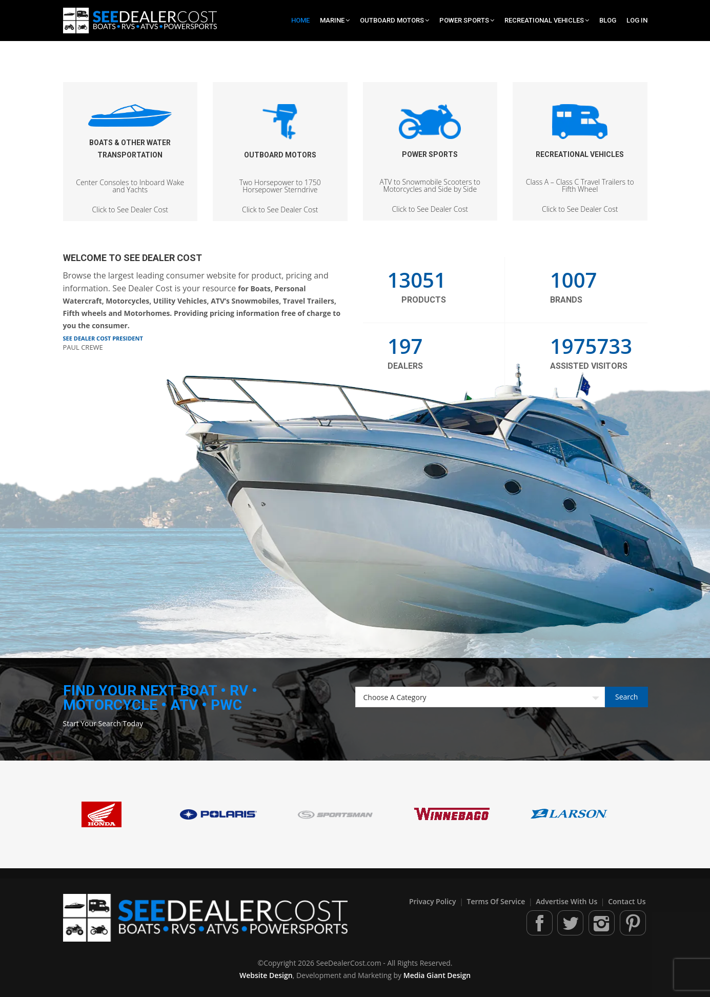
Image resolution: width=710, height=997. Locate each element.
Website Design (266, 975)
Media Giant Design (437, 975)
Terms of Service (497, 901)
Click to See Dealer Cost (130, 154)
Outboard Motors (394, 20)
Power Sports (466, 20)
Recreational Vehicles (546, 20)
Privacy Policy (433, 901)
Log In (636, 20)
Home (300, 20)
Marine (335, 20)
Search (626, 697)
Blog (607, 20)
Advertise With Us (567, 901)
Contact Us (626, 901)
